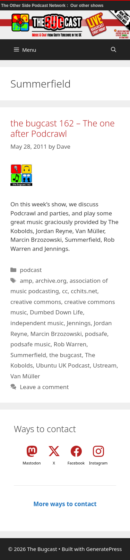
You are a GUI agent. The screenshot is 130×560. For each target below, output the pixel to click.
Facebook (76, 463)
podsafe (96, 334)
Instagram (98, 463)
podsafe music (30, 344)
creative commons (35, 302)
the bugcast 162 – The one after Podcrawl (62, 128)
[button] (113, 49)
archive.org (51, 281)
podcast (31, 270)
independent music (37, 323)
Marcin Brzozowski (56, 334)
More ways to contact (64, 504)
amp (26, 281)
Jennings (79, 323)
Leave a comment (44, 387)
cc (65, 291)
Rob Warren (70, 344)
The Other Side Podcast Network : (35, 5)
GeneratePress (104, 548)
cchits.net (84, 291)
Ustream (104, 365)
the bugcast (65, 355)
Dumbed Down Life (56, 312)
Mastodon (32, 463)
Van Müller (25, 376)
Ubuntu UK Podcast (63, 365)
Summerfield (28, 355)
